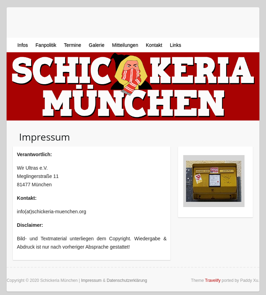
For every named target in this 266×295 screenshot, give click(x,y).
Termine (72, 45)
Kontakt (154, 45)
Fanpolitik (46, 45)
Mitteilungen (125, 45)
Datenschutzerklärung (127, 280)
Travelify (213, 280)
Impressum (91, 280)
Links (175, 45)
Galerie (96, 45)
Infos (22, 45)
